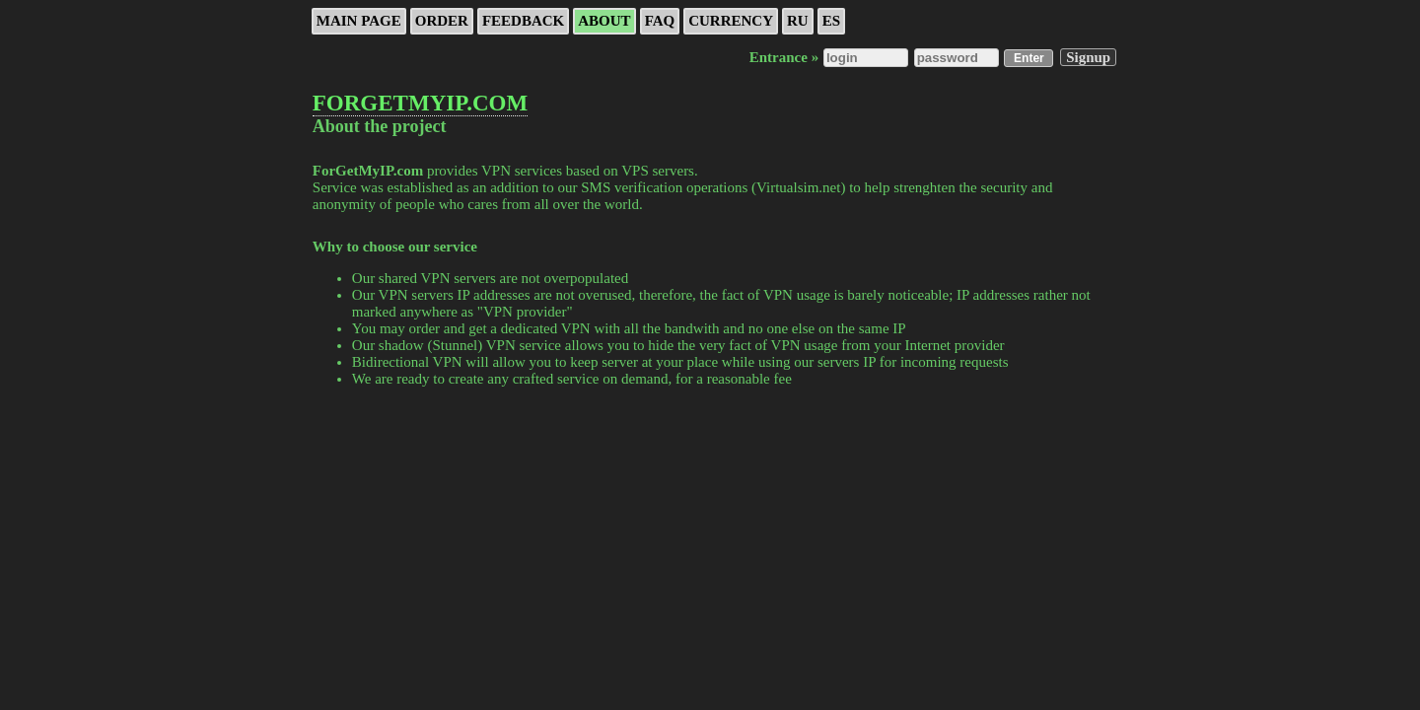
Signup (1088, 57)
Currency (730, 21)
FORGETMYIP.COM (420, 103)
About (604, 21)
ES (831, 21)
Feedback (523, 21)
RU (798, 21)
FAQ (660, 21)
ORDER (441, 21)
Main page (359, 21)
